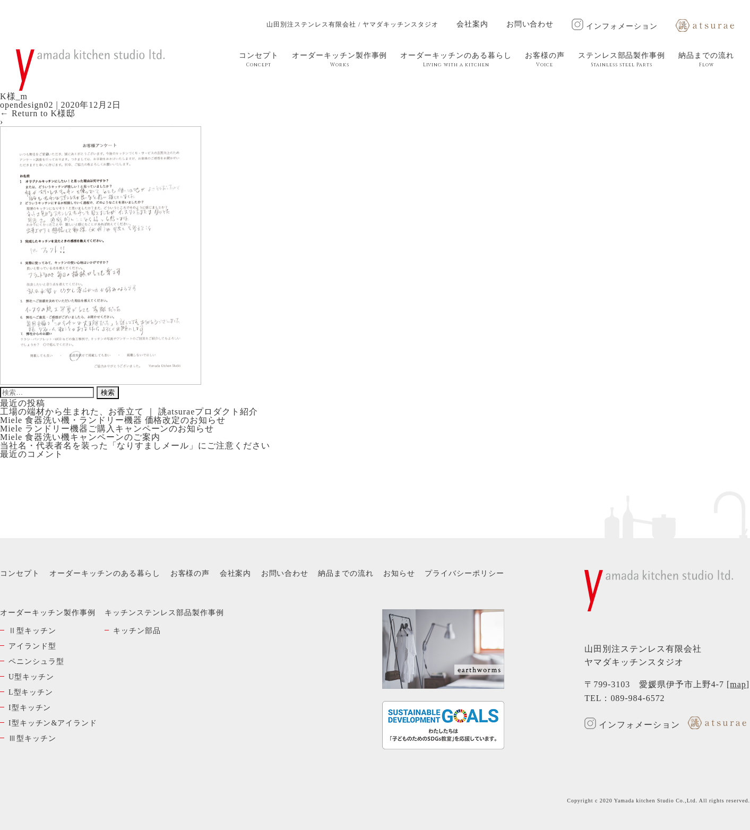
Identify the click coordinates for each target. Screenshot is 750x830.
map (738, 684)
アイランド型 (32, 646)
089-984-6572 (637, 698)
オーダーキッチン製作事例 (339, 60)
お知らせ (399, 573)
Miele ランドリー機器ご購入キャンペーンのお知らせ (107, 428)
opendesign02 (26, 104)
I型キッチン (29, 708)
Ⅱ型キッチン (32, 631)
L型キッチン (30, 692)
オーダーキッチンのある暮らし (455, 60)
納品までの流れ (706, 60)
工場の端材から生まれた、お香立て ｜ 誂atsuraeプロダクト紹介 (129, 411)
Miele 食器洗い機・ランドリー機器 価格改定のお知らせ (113, 420)
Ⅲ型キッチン (32, 738)
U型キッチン (31, 677)
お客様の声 (545, 60)
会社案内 (472, 24)
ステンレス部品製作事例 (622, 60)
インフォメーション (615, 26)
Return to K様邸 (37, 113)
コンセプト (259, 60)
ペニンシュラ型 (36, 661)
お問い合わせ (530, 24)
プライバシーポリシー (464, 573)
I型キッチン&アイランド (52, 723)
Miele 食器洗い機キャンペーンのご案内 (80, 437)
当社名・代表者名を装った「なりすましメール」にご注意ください (135, 445)
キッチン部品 (137, 631)
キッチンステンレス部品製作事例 (164, 613)
